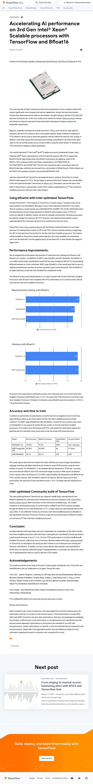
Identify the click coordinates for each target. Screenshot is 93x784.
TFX (58, 8)
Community (68, 8)
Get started (46, 758)
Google (32, 778)
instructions (77, 215)
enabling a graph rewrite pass (28, 209)
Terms (47, 778)
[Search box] (49, 3)
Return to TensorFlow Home (77, 3)
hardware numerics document (33, 171)
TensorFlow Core (15, 8)
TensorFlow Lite (46, 8)
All (4, 8)
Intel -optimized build (74, 540)
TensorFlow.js (31, 8)
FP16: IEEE (75, 115)
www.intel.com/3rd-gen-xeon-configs (47, 599)
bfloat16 (61, 115)
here (11, 512)
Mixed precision (69, 118)
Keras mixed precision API (35, 227)
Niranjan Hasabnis (28, 61)
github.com (48, 183)
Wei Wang (62, 61)
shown (27, 140)
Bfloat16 (12, 131)
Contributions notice (60, 778)
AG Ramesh (71, 61)
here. (65, 503)
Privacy (40, 778)
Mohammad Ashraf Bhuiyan (46, 61)
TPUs (52, 131)
